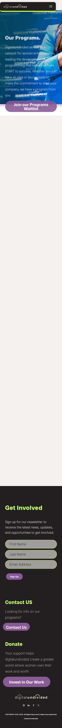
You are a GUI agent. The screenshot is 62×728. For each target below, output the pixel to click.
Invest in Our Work (26, 681)
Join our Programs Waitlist (31, 112)
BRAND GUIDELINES (31, 718)
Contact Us (16, 627)
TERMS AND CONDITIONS (48, 714)
